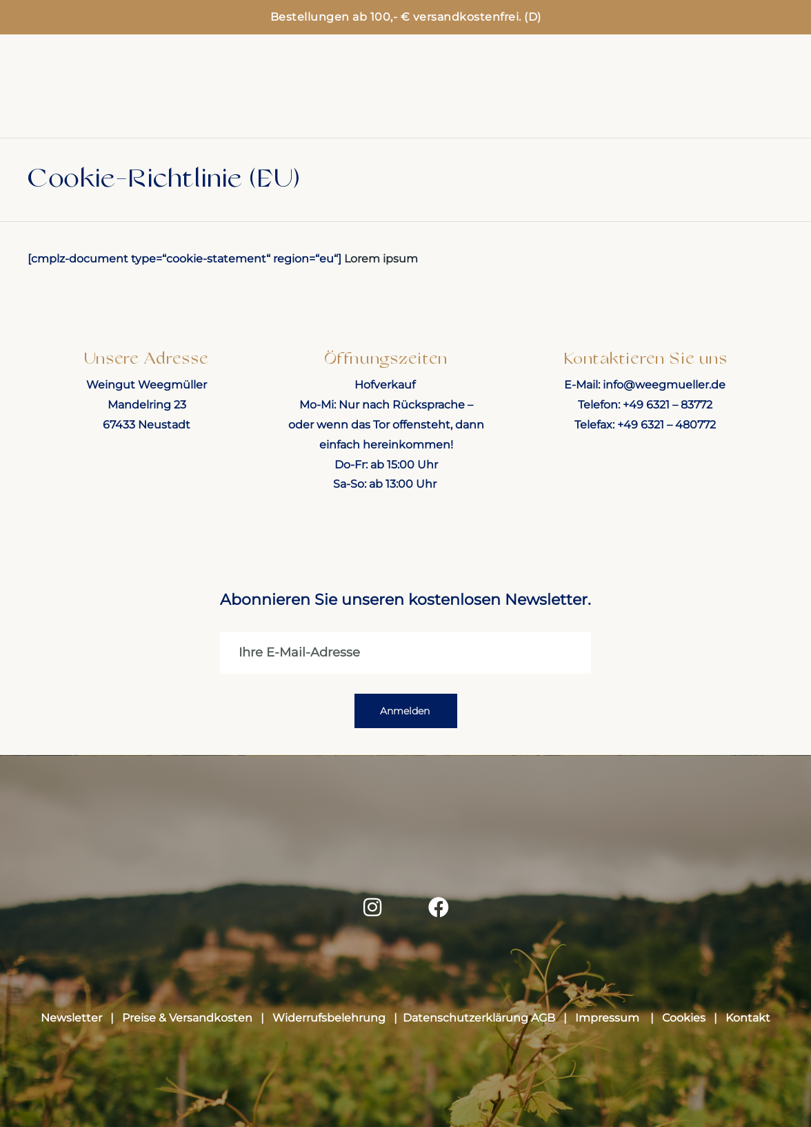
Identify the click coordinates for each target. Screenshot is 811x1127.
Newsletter (74, 1021)
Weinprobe (683, 82)
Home (97, 93)
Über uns (699, 103)
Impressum (608, 1021)
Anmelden (405, 715)
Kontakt (747, 1021)
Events (586, 82)
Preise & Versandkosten (190, 1021)
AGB (543, 1021)
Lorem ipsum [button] (381, 258)
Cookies (683, 1021)
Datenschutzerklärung (465, 1021)
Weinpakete (264, 93)
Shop (170, 93)
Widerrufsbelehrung (329, 1021)
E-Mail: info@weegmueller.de (644, 384)
